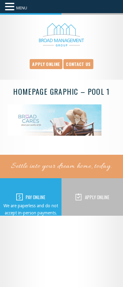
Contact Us (78, 64)
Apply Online (46, 64)
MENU (21, 8)
